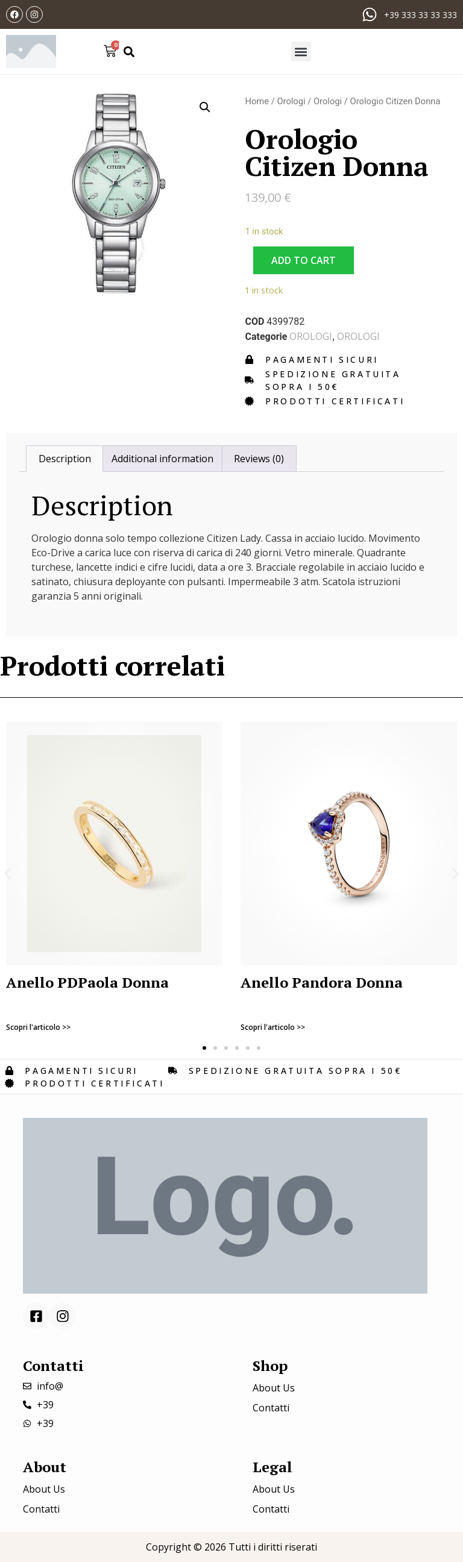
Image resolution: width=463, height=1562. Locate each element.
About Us (274, 1387)
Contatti (271, 1407)
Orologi (291, 101)
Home (257, 101)
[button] (129, 51)
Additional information (162, 458)
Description (65, 458)
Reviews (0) (259, 458)
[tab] (64, 458)
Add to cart (303, 260)
